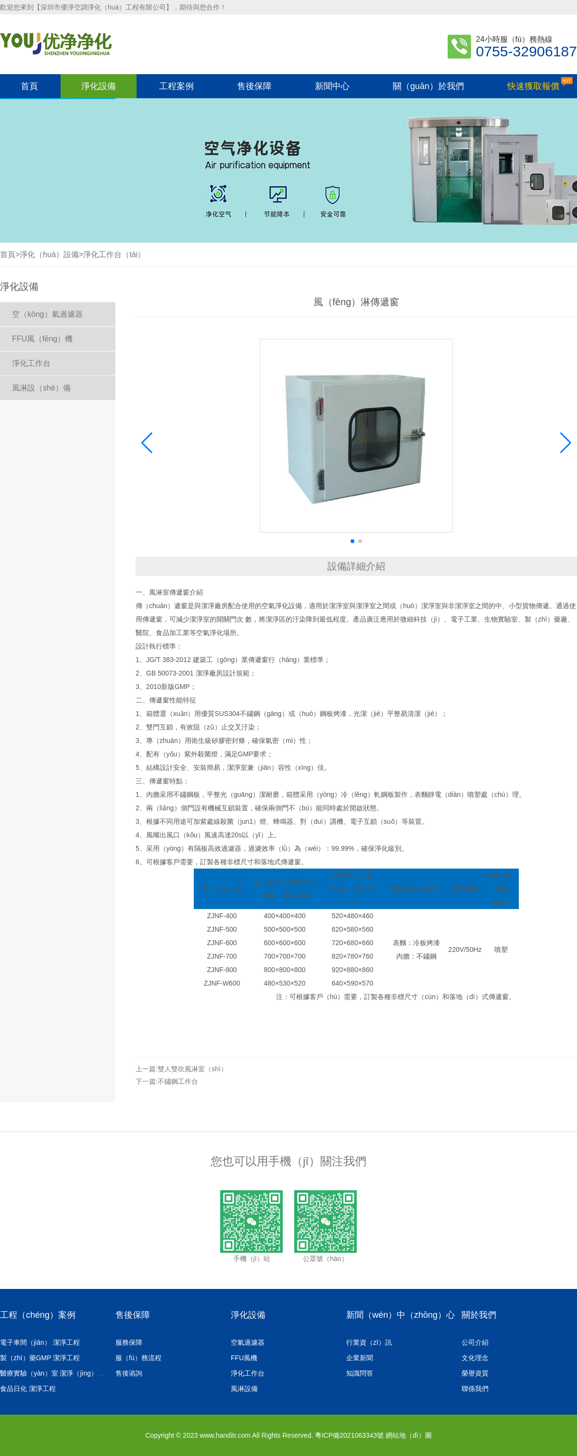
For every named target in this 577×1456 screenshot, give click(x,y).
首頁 (29, 86)
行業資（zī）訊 (371, 1342)
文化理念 (477, 1358)
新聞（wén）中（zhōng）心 (400, 1315)
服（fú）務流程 (138, 1358)
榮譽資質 (477, 1373)
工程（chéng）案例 (37, 1315)
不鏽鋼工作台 (178, 1081)
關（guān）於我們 (428, 86)
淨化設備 (98, 86)
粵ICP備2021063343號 (349, 1435)
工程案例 (176, 86)
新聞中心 (332, 86)
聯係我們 (477, 1388)
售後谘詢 (128, 1373)
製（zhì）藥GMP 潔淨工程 (42, 1358)
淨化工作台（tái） (114, 254)
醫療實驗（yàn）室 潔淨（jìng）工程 (57, 1373)
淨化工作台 (31, 363)
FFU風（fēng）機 (42, 339)
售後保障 (254, 86)
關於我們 (479, 1315)
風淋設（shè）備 (41, 388)
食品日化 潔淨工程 (30, 1388)
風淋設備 (246, 1388)
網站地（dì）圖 (409, 1435)
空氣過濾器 (249, 1342)
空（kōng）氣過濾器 (47, 314)
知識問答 (361, 1373)
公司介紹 (477, 1342)
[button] (565, 443)
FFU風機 (246, 1358)
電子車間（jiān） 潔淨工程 (41, 1342)
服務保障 (128, 1342)
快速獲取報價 (540, 84)
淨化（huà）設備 (49, 254)
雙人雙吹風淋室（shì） (192, 1069)
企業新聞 (361, 1358)
